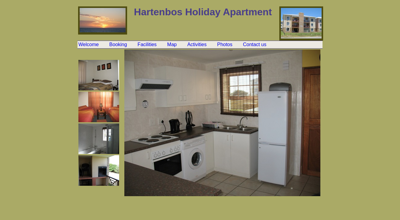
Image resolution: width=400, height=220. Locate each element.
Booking (118, 44)
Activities (197, 44)
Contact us (254, 44)
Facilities (148, 44)
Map (172, 44)
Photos (225, 44)
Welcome (89, 44)
